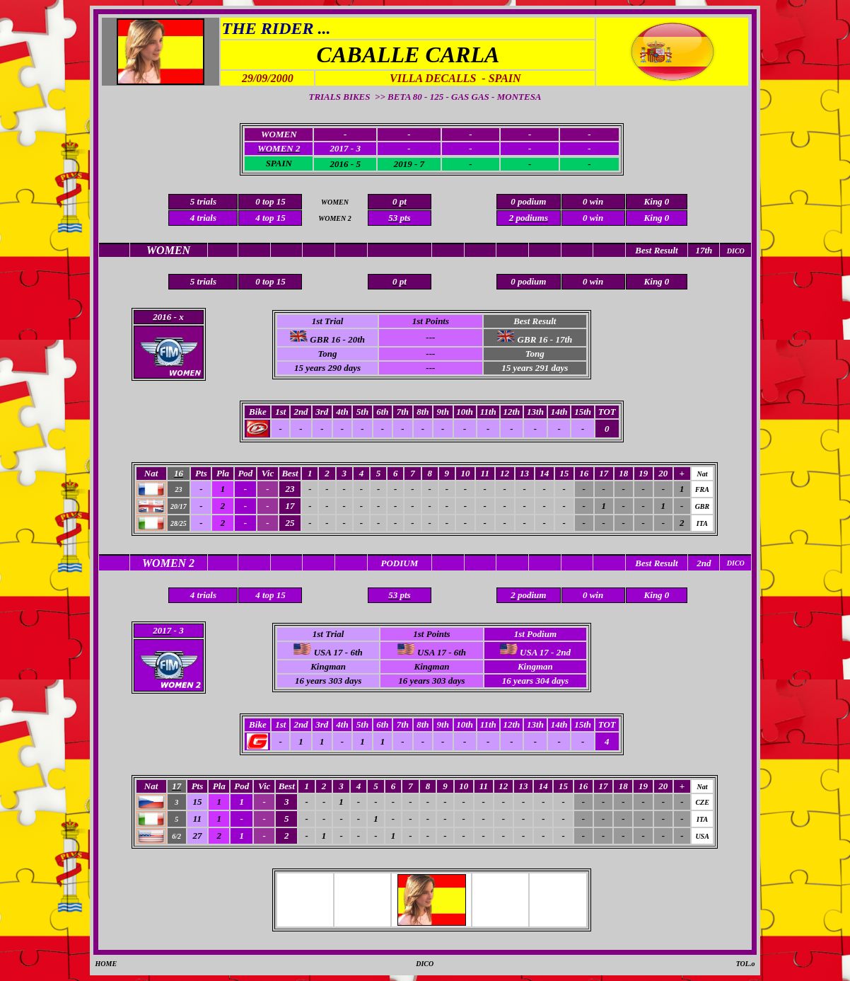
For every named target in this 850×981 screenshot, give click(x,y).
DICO (424, 964)
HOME (106, 964)
